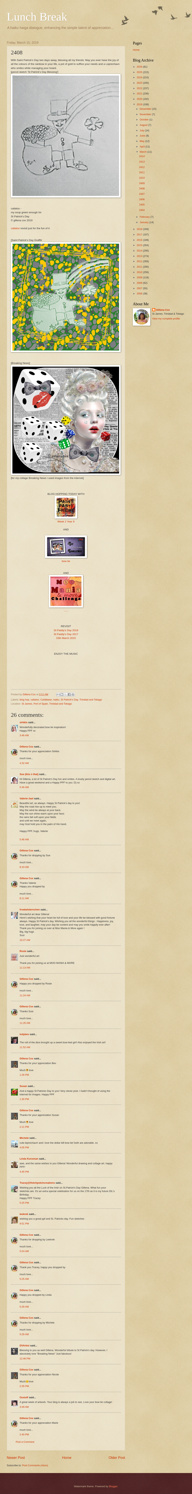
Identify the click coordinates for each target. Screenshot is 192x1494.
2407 (142, 193)
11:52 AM (25, 1047)
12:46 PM (25, 1358)
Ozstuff (24, 1397)
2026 (140, 66)
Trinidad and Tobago (90, 699)
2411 (142, 172)
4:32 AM (24, 763)
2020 (140, 98)
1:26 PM (24, 1074)
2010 (140, 272)
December (146, 108)
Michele (24, 1137)
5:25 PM (24, 1202)
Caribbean (46, 699)
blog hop (24, 699)
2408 (142, 188)
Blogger (113, 1486)
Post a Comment (25, 1441)
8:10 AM (24, 867)
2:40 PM (24, 1434)
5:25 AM (24, 1278)
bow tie (66, 561)
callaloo (16, 228)
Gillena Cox (26, 746)
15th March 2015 (66, 638)
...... (66, 610)
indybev (24, 1034)
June (143, 135)
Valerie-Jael (26, 798)
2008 (140, 282)
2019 (140, 104)
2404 (142, 210)
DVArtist (24, 1345)
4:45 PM (24, 1171)
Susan (23, 1086)
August (144, 125)
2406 (142, 199)
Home (66, 1458)
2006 (140, 293)
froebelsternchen (30, 909)
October (144, 119)
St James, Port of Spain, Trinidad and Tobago (47, 703)
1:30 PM (24, 1099)
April (142, 146)
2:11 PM (24, 1126)
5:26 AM (24, 1306)
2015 (140, 245)
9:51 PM (24, 1223)
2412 (142, 167)
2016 (140, 239)
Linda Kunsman (29, 1158)
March (143, 151)
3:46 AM (24, 735)
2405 (142, 204)
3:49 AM (24, 1406)
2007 (140, 288)
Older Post (117, 1458)
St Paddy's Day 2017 (66, 634)
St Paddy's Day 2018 (66, 630)
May (142, 141)
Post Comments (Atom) (35, 1465)
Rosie (23, 951)
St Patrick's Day (69, 699)
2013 (140, 256)
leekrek (24, 1214)
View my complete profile (166, 318)
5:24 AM (24, 1251)
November (146, 114)
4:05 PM (24, 1147)
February (145, 216)
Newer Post (16, 1458)
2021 (140, 93)
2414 (142, 156)
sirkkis (24, 722)
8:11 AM (24, 898)
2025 (140, 72)
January (144, 222)
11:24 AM (25, 995)
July (142, 130)
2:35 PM (24, 1386)
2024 (140, 77)
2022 (140, 88)
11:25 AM (25, 1023)
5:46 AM (24, 787)
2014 (140, 250)
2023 (140, 82)
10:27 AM (25, 940)
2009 (140, 277)
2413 (142, 161)
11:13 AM (25, 967)
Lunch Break (37, 16)
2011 (140, 266)
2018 (140, 229)
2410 (142, 177)
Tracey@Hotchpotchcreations (37, 1182)
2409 (142, 183)
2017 (140, 234)
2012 (140, 261)
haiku (56, 699)
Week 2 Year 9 (65, 521)
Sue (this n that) (29, 774)
